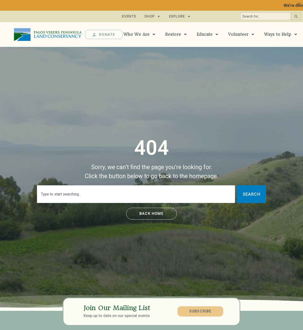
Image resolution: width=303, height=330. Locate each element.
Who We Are (140, 34)
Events (128, 16)
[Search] (296, 16)
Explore (180, 16)
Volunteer (241, 34)
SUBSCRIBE (200, 311)
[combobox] (266, 16)
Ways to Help (280, 34)
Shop (152, 16)
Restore (176, 34)
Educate (208, 34)
